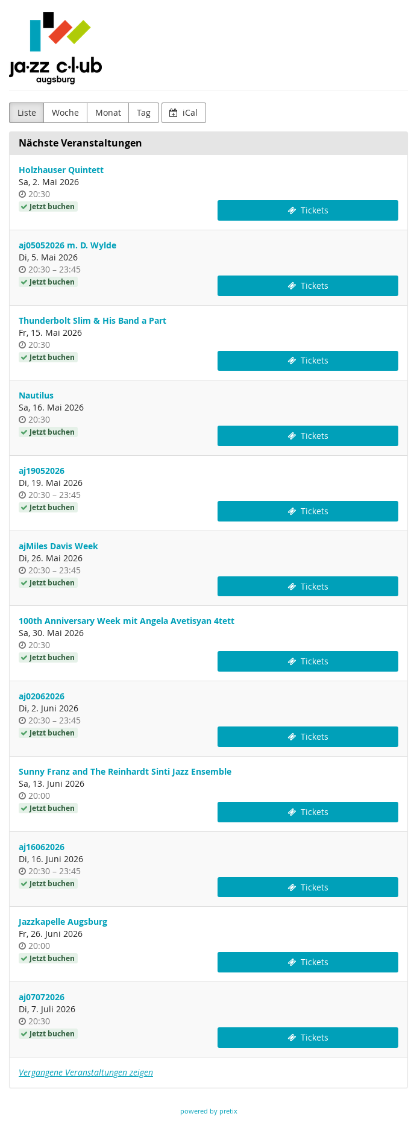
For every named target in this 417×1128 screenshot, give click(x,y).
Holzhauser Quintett (61, 169)
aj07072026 (41, 997)
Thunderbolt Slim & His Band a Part (92, 320)
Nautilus (36, 395)
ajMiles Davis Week (58, 546)
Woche (65, 112)
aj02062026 (41, 696)
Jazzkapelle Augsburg (63, 921)
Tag (144, 112)
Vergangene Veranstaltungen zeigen (86, 1072)
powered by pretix (208, 1110)
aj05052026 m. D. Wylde (67, 245)
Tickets (307, 210)
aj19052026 (41, 470)
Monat (108, 112)
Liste (26, 112)
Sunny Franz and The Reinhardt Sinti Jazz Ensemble (125, 771)
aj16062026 (41, 846)
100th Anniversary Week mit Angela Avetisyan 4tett (126, 620)
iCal (183, 112)
